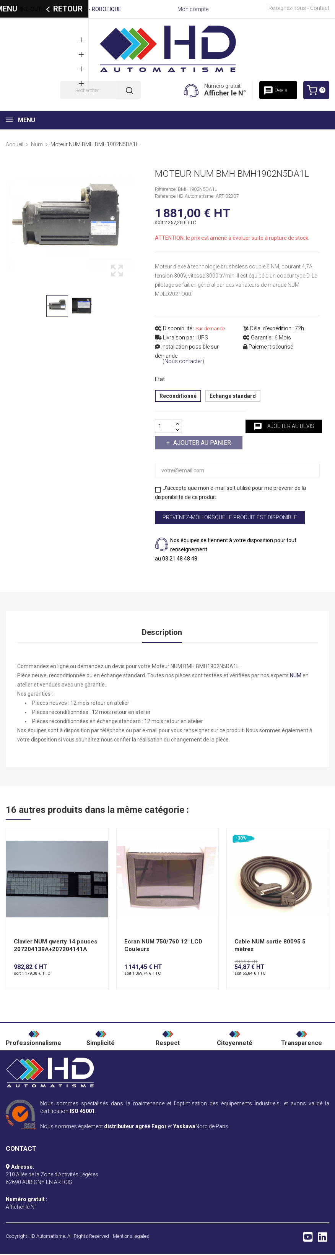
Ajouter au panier (201, 442)
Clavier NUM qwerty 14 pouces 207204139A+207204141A (55, 946)
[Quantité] (164, 426)
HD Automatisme (46, 1237)
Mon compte (192, 9)
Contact (319, 8)
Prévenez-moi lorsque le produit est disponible (230, 517)
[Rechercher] (100, 90)
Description (162, 632)
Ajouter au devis (283, 426)
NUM (295, 677)
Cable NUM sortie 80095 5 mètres (270, 946)
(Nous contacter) (183, 361)
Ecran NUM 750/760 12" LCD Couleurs (163, 946)
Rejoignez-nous (287, 8)
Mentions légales (131, 1237)
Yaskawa (184, 1127)
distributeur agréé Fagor (135, 1127)
